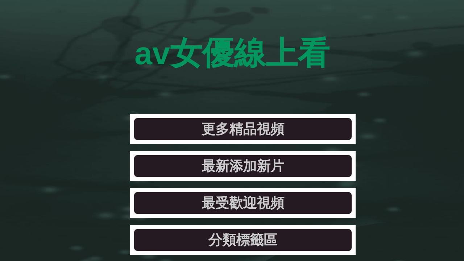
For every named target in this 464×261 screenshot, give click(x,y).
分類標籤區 (389, 85)
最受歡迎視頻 (290, 85)
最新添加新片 (191, 85)
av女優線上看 (232, 36)
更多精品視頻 (92, 85)
